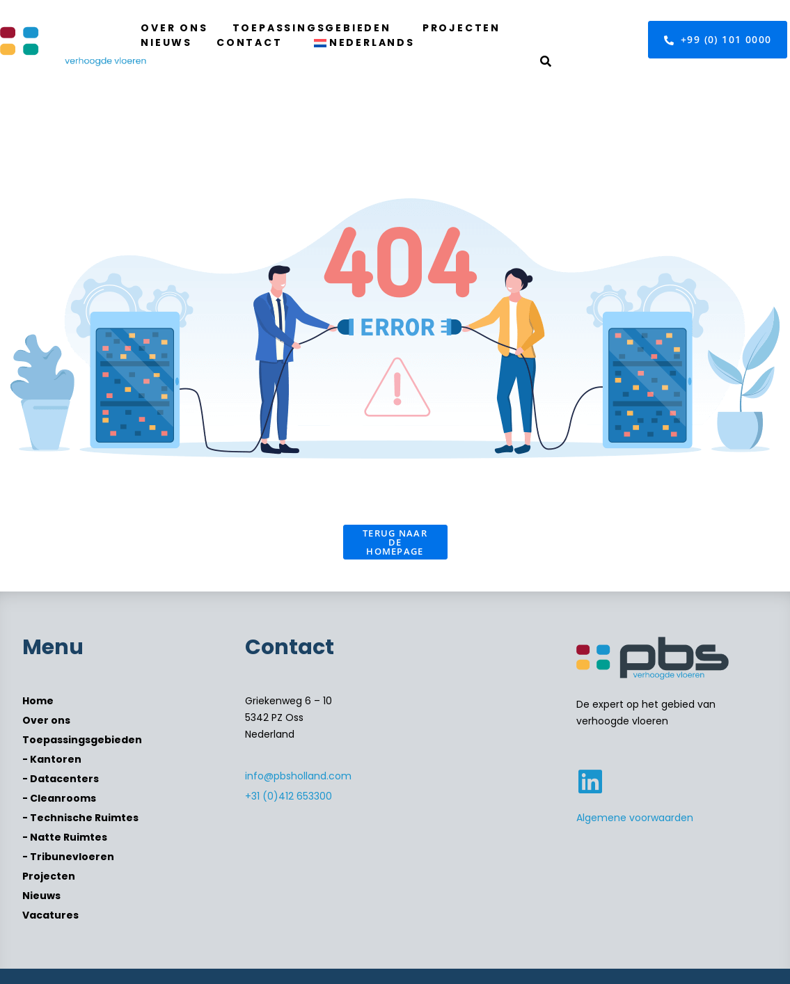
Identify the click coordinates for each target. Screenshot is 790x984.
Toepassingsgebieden (311, 28)
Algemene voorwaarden (634, 818)
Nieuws (166, 42)
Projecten (461, 28)
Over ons (174, 28)
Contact (249, 42)
